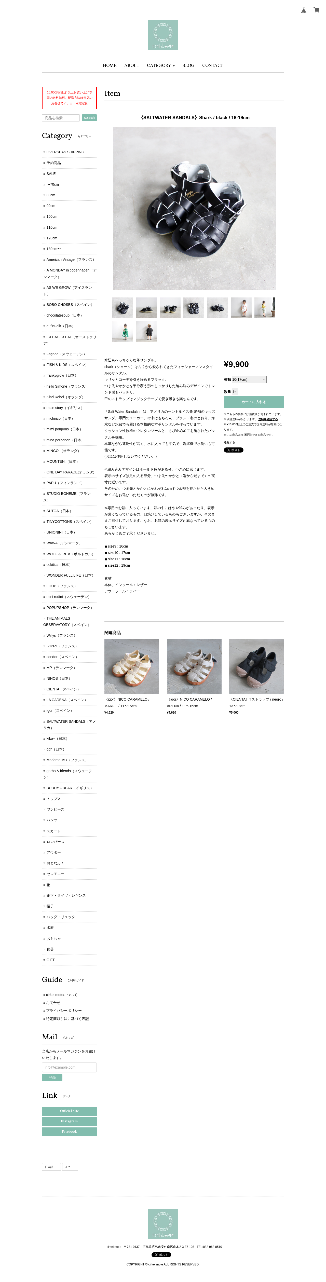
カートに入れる (253, 402)
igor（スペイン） (60, 710)
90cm (51, 206)
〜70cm (53, 184)
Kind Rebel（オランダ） (66, 397)
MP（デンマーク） (62, 668)
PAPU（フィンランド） (66, 483)
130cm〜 (54, 249)
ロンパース (55, 842)
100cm (52, 216)
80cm (51, 195)
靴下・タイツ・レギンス (66, 895)
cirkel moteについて (62, 995)
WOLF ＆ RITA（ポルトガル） (71, 554)
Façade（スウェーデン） (67, 354)
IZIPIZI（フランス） (63, 646)
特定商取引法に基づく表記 (67, 1019)
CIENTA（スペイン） (64, 689)
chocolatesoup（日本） (65, 315)
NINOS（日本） (59, 678)
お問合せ (53, 1003)
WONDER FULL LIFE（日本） (71, 575)
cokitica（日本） (60, 565)
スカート (54, 831)
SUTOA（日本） (60, 511)
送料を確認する (268, 419)
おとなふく (55, 863)
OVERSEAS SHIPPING (65, 152)
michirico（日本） (61, 418)
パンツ (52, 820)
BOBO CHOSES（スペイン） (70, 305)
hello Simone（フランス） (68, 386)
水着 (50, 927)
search (89, 118)
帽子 (50, 906)
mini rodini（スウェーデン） (69, 597)
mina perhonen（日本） (66, 440)
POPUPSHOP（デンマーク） (70, 608)
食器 (50, 949)
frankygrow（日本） (62, 375)
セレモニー (55, 874)
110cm (52, 227)
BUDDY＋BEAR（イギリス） (70, 788)
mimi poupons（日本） (65, 429)
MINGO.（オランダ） (64, 451)
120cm (52, 238)
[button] (161, 65)
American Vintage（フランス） (71, 259)
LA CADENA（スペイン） (67, 700)
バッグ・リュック (61, 917)
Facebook (69, 1131)
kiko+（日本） (58, 739)
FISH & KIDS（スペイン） (68, 365)
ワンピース (55, 809)
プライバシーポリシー (64, 1010)
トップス (54, 799)
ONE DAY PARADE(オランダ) (70, 472)
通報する (229, 442)
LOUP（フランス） (62, 586)
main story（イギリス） (66, 408)
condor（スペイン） (63, 657)
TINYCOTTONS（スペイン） (70, 522)
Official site (69, 1111)
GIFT (51, 960)
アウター (54, 852)
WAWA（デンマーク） (65, 543)
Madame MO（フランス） (68, 760)
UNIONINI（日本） (62, 532)
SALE (51, 174)
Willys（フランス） (62, 635)
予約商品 (54, 163)
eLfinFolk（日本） (61, 326)
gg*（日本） (56, 749)
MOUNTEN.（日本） (63, 461)
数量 (227, 392)
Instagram (69, 1121)
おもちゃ (54, 938)
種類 (227, 379)
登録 (52, 1077)
